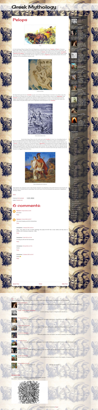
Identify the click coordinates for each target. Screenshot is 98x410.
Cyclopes (80, 53)
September (76, 203)
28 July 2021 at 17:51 (27, 246)
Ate (74, 143)
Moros (79, 118)
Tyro (75, 156)
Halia (75, 170)
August (75, 201)
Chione (79, 97)
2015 (74, 211)
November (76, 207)
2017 (74, 215)
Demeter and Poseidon (80, 64)
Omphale (76, 139)
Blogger (56, 407)
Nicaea (75, 145)
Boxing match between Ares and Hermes (77, 167)
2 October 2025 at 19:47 (28, 254)
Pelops (75, 181)
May (75, 195)
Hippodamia (59, 96)
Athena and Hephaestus (23, 333)
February (76, 189)
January (76, 137)
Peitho (75, 141)
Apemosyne (76, 185)
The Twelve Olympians (77, 151)
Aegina (75, 161)
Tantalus (75, 175)
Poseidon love (19, 200)
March (75, 191)
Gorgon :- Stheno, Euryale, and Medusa (82, 20)
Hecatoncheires (15, 375)
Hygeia (75, 154)
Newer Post (16, 284)
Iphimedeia (76, 179)
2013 (74, 134)
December (76, 209)
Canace (75, 177)
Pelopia (75, 187)
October (76, 205)
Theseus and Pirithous (80, 86)
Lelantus (76, 158)
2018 (74, 217)
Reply (17, 214)
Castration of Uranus (22, 340)
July (75, 199)
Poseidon (29, 94)
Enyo (75, 147)
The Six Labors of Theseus (24, 325)
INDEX (14, 194)
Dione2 (57, 49)
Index (12, 298)
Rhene (75, 183)
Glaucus (79, 74)
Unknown (18, 210)
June (75, 197)
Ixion (75, 163)
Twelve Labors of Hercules (23, 363)
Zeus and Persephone (80, 42)
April (75, 193)
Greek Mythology (34, 7)
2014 (74, 136)
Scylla (79, 108)
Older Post (65, 284)
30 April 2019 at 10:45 (26, 210)
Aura (75, 159)
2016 (74, 213)
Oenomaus (15, 97)
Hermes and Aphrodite (80, 31)
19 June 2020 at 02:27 (26, 219)
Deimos (75, 149)
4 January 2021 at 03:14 (28, 227)
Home (40, 284)
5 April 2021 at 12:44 (27, 237)
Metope (75, 172)
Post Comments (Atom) (43, 288)
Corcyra (75, 173)
